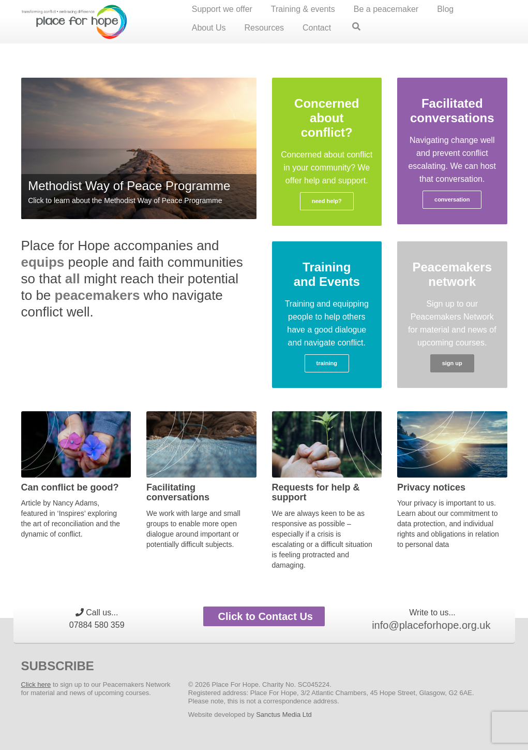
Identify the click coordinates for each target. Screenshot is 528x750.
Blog (445, 9)
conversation (452, 199)
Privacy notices (431, 487)
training (326, 363)
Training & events (303, 9)
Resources (264, 27)
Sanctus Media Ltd (284, 714)
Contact (317, 27)
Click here (36, 684)
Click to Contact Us (264, 616)
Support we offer (222, 9)
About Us (209, 27)
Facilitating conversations (177, 492)
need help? (327, 201)
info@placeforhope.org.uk (431, 625)
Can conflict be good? (70, 487)
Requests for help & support (316, 492)
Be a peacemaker (386, 9)
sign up (452, 363)
